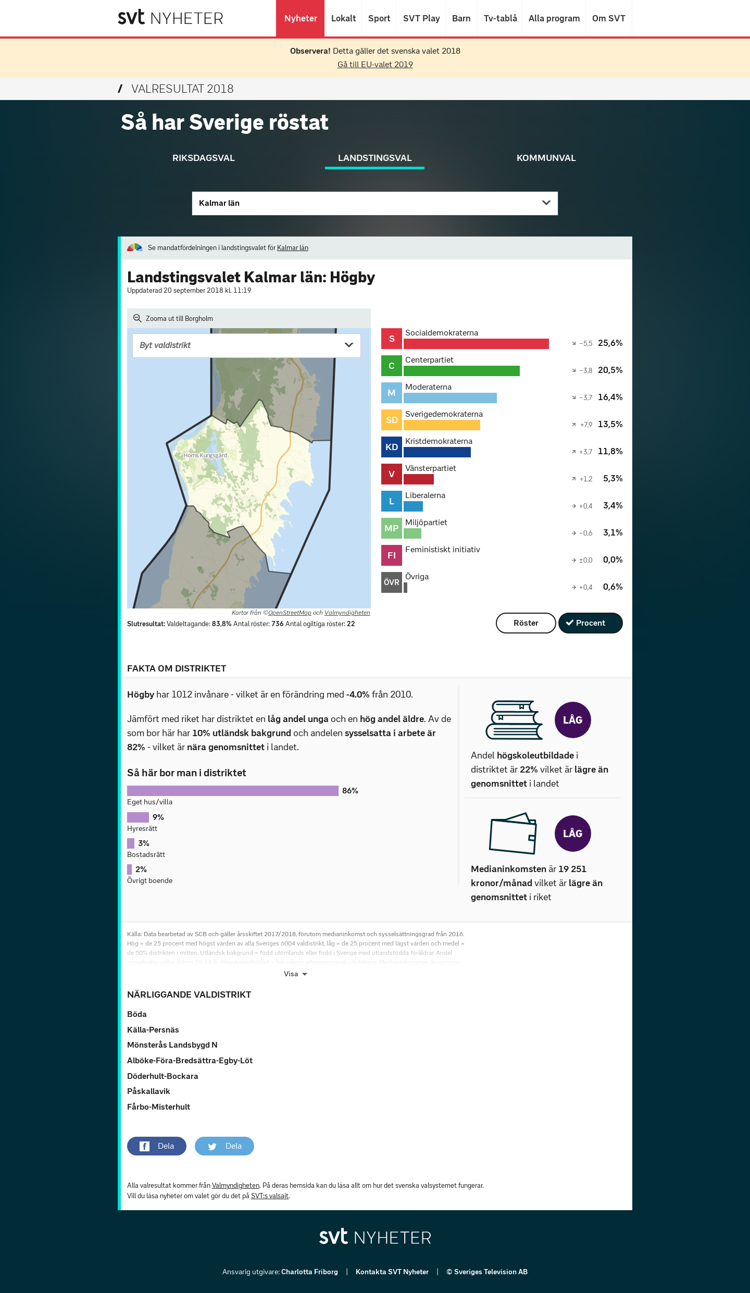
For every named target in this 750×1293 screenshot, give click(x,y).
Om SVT (609, 18)
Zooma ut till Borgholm (173, 318)
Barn (461, 18)
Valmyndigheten (347, 612)
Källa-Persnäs (153, 1030)
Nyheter (300, 18)
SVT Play (421, 18)
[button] (156, 1146)
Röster (526, 623)
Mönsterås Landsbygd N (172, 1045)
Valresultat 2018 (176, 89)
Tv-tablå (500, 18)
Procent (590, 623)
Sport (379, 18)
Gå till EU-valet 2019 (375, 64)
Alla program (554, 18)
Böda (137, 1014)
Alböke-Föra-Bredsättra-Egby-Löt (190, 1060)
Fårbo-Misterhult (158, 1107)
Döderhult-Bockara (162, 1076)
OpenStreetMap (289, 612)
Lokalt (343, 18)
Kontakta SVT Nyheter (393, 1271)
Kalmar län (219, 203)
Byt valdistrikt (165, 345)
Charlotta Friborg (310, 1271)
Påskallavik (148, 1091)
